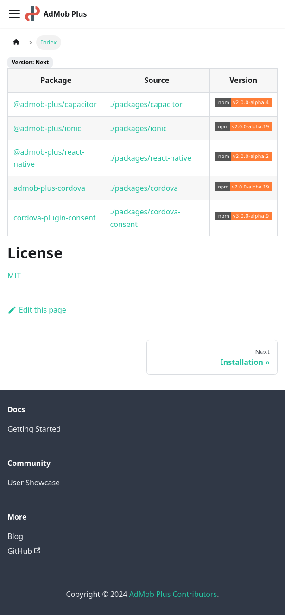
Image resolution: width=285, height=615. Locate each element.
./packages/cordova (144, 188)
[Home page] (16, 42)
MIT (14, 275)
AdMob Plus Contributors (173, 594)
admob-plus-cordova (49, 188)
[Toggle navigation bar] (14, 14)
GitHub (23, 551)
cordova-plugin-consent (54, 218)
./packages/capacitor (146, 104)
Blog (15, 536)
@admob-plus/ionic (47, 128)
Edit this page (36, 310)
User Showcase (33, 482)
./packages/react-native (150, 158)
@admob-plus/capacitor (55, 104)
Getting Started (34, 429)
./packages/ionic (138, 128)
